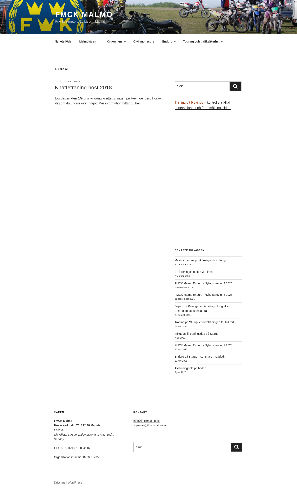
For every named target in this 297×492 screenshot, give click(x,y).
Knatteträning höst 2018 (83, 87)
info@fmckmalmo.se (146, 420)
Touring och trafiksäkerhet (203, 41)
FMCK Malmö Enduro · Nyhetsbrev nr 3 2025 (203, 294)
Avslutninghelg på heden (190, 368)
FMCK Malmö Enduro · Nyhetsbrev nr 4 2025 (203, 283)
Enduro (169, 41)
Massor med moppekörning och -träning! (200, 260)
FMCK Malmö (84, 14)
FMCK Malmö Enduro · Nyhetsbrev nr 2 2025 (203, 345)
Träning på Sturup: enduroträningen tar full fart (204, 322)
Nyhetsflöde (63, 41)
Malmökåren (89, 41)
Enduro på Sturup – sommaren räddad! (200, 356)
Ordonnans (116, 41)
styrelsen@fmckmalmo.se (149, 425)
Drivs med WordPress (68, 482)
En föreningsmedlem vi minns (194, 271)
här (137, 103)
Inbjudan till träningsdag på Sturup (196, 333)
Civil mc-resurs (143, 41)
